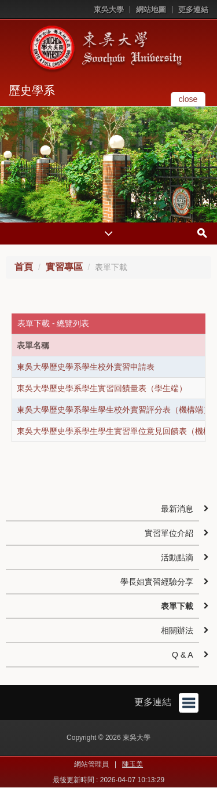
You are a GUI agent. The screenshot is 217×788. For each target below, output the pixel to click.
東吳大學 (109, 9)
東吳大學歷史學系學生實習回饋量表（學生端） (102, 388)
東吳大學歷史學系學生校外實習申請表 (86, 366)
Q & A (182, 654)
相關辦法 (177, 630)
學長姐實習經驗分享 (156, 581)
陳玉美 (132, 764)
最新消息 (177, 508)
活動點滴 (177, 557)
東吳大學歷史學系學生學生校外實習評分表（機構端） (114, 409)
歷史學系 (32, 90)
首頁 (23, 267)
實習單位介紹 (169, 533)
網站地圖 (151, 9)
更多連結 (193, 9)
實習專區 (64, 267)
